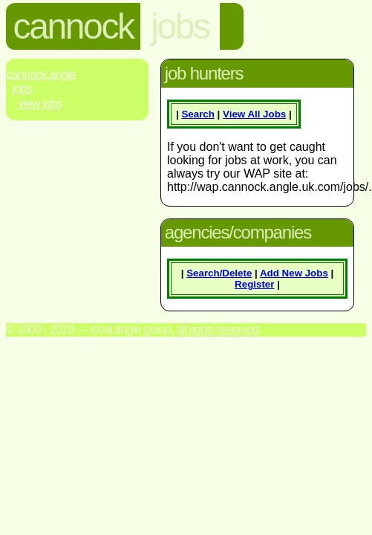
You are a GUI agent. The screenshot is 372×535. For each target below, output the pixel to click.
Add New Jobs (294, 273)
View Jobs (40, 103)
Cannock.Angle (41, 74)
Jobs (22, 88)
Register (254, 284)
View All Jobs (254, 114)
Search (197, 114)
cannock (73, 26)
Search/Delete (219, 273)
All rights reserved (217, 329)
